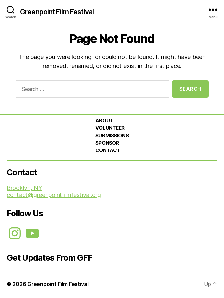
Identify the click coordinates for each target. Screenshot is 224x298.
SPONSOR (107, 143)
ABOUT (104, 120)
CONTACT (107, 150)
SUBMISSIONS (112, 135)
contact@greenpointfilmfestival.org (54, 194)
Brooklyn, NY (24, 187)
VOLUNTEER (110, 128)
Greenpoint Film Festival (57, 11)
